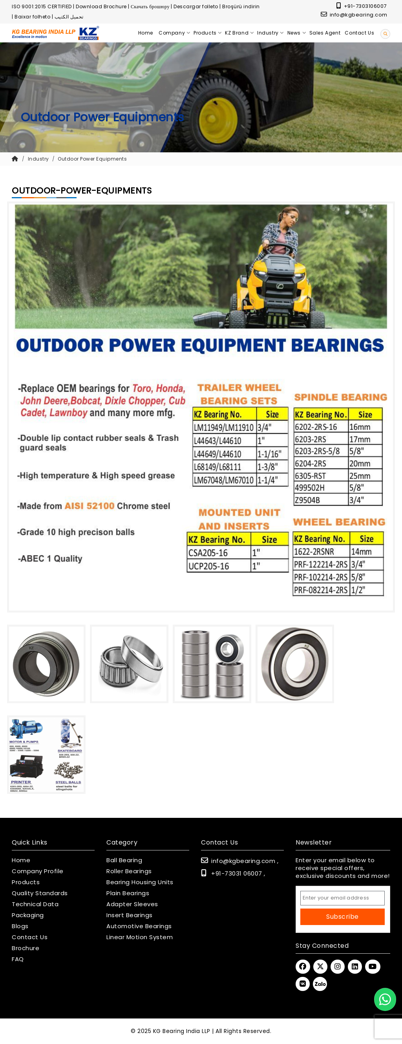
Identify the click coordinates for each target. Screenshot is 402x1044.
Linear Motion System (139, 937)
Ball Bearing (124, 860)
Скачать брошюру (150, 6)
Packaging (28, 915)
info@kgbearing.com (354, 14)
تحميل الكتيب (69, 16)
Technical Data (35, 904)
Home (21, 860)
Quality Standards (40, 893)
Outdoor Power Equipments (92, 158)
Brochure (25, 948)
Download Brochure (101, 6)
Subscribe (342, 916)
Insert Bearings (129, 915)
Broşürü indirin (241, 6)
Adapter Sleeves (132, 904)
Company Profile (38, 871)
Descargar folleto (196, 6)
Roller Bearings (129, 871)
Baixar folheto (32, 16)
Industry (38, 158)
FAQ (18, 959)
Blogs (20, 926)
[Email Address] (342, 898)
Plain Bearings (127, 893)
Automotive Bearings (139, 926)
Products (26, 882)
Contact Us (30, 937)
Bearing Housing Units (140, 882)
